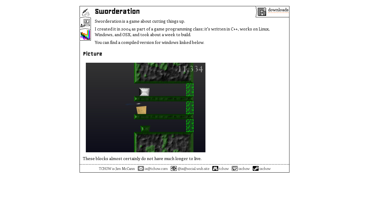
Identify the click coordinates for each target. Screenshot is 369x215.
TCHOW (105, 168)
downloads (278, 10)
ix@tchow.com (153, 168)
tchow (220, 168)
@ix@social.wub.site (190, 168)
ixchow (241, 168)
